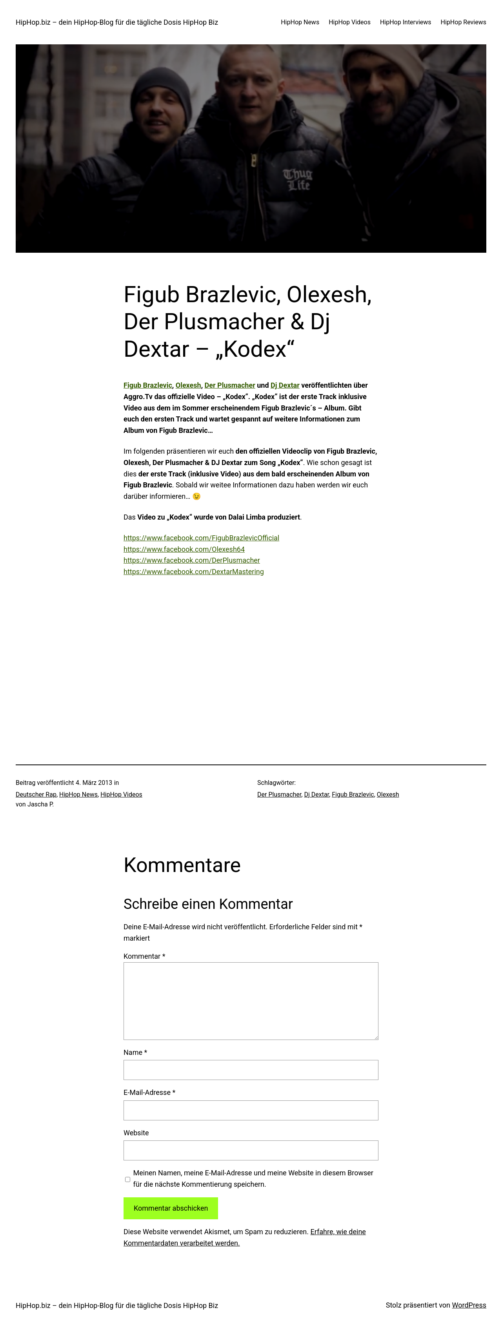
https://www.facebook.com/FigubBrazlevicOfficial (201, 538)
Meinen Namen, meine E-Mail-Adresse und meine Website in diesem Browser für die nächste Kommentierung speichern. (253, 1178)
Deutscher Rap (36, 794)
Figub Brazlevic (148, 385)
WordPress (469, 1305)
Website (136, 1133)
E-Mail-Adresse (149, 1092)
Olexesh (188, 385)
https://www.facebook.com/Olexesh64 (184, 549)
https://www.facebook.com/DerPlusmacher (192, 560)
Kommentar (144, 956)
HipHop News (78, 794)
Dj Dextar (285, 385)
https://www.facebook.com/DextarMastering (194, 571)
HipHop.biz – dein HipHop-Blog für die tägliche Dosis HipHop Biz (117, 22)
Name (135, 1052)
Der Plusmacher (230, 385)
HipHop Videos (121, 794)
